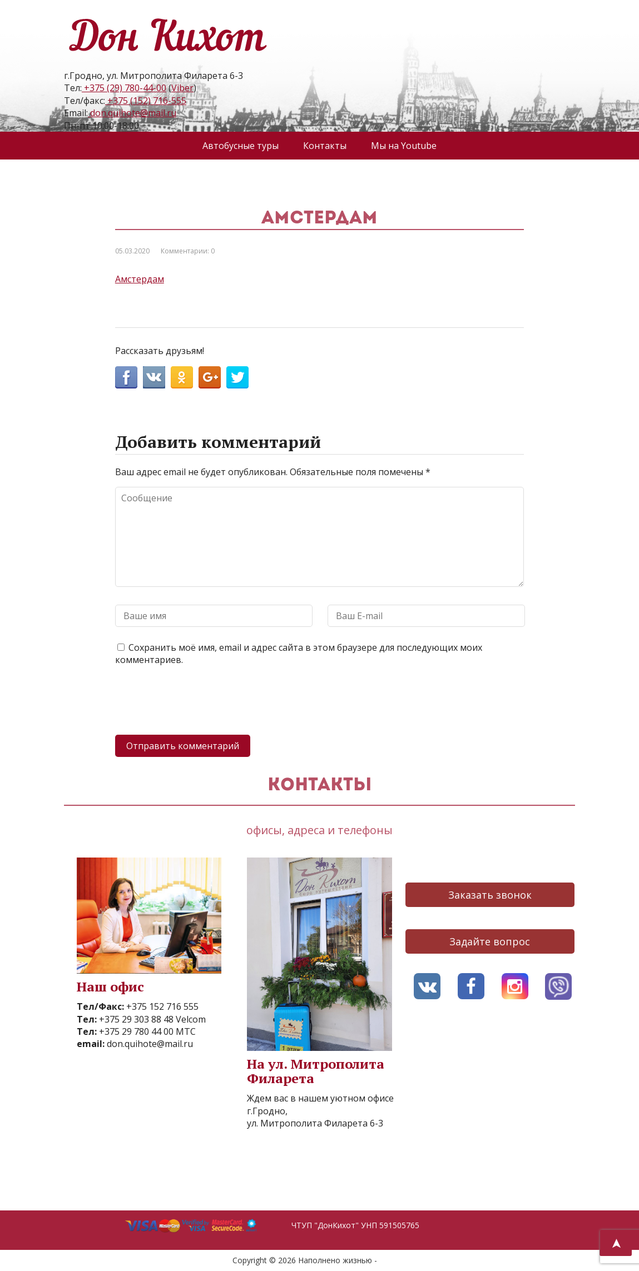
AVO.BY (393, 1260)
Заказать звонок (490, 894)
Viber (182, 88)
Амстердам (139, 279)
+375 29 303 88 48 (135, 1019)
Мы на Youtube (404, 145)
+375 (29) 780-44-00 (124, 88)
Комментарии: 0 (188, 251)
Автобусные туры (240, 145)
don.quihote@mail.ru (132, 113)
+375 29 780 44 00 (135, 1031)
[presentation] (199, 702)
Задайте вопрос (489, 941)
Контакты (324, 145)
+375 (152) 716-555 (145, 100)
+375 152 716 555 (161, 1006)
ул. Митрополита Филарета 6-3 (315, 1123)
